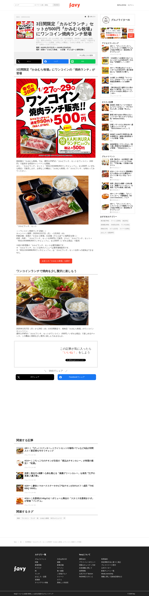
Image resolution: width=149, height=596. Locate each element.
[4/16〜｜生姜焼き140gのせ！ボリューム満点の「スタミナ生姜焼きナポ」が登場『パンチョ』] (55, 501)
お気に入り (86, 55)
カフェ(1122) (114, 228)
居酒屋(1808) (105, 225)
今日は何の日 (62, 559)
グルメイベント (40, 559)
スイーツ (60, 577)
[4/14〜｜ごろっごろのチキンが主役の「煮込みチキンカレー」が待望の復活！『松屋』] (55, 464)
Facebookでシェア (72, 377)
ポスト (24, 61)
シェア (51, 61)
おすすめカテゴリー (108, 217)
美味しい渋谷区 (62, 582)
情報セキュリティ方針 (87, 565)
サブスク (38, 568)
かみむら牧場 (44, 518)
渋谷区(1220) (115, 225)
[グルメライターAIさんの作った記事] (117, 20)
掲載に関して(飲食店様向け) (111, 577)
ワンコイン (25, 518)
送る (77, 61)
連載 (58, 562)
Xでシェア (28, 377)
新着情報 (38, 565)
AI (64, 518)
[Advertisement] (56, 410)
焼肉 (18, 518)
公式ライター (106, 568)
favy (15, 542)
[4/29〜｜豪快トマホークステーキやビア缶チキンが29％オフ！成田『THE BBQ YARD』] (55, 489)
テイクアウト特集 (41, 582)
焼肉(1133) (104, 228)
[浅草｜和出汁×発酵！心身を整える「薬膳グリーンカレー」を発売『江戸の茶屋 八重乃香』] (55, 476)
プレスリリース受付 (108, 565)
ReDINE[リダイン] (86, 577)
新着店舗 (60, 565)
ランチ (33, 518)
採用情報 (82, 571)
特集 (36, 562)
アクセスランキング (110, 43)
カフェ (59, 580)
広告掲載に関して (85, 568)
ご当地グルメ (62, 574)
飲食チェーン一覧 (107, 571)
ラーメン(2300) (116, 221)
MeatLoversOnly (107, 574)
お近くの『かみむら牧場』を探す (56, 261)
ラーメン (60, 568)
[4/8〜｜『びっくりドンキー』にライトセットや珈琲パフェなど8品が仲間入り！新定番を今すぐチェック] (55, 451)
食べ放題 (60, 571)
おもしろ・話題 (40, 577)
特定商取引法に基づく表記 (111, 562)
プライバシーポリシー (87, 562)
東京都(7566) (105, 221)
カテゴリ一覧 (40, 555)
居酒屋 (37, 580)
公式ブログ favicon (86, 574)
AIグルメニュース (56, 518)
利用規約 (104, 559)
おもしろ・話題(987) (107, 232)
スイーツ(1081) (124, 228)
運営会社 (82, 559)
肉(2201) (125, 221)
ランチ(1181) (125, 225)
